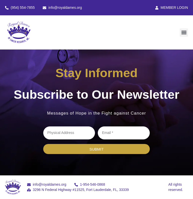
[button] (184, 32)
